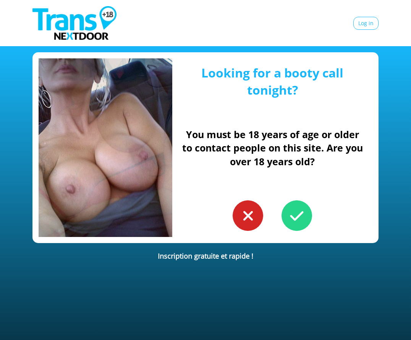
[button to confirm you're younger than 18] (248, 215)
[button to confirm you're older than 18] (297, 215)
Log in (366, 23)
